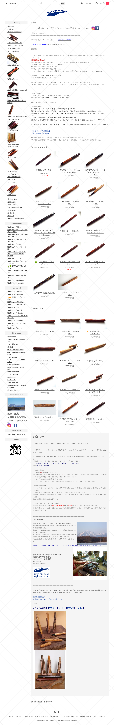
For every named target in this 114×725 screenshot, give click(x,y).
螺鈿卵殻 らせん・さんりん (62, 98)
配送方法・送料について (71, 716)
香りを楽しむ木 (12, 199)
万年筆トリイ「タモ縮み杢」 (70, 332)
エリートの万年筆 (12, 130)
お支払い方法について (56, 716)
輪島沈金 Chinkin (12, 79)
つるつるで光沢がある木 (14, 207)
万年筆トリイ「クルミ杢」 (45, 390)
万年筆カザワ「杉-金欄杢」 (70, 202)
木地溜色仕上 (12, 377)
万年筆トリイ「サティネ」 (45, 331)
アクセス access (12, 357)
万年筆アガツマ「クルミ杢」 (70, 293)
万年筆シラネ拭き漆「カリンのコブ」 (95, 263)
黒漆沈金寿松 (46, 98)
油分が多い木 (11, 210)
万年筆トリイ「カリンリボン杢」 (95, 332)
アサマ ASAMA (11, 180)
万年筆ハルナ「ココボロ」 (70, 231)
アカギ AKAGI (11, 174)
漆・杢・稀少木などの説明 (15, 350)
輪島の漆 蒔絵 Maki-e (13, 65)
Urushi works (11, 380)
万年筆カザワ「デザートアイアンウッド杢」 (45, 202)
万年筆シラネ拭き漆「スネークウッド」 (70, 263)
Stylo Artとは (11, 337)
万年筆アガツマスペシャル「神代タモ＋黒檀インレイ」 (95, 172)
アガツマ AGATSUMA (13, 177)
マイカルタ (10, 216)
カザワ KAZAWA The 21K (15, 46)
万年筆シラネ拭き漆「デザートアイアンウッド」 (95, 231)
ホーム (11, 716)
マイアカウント (88, 3)
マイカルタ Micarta (13, 119)
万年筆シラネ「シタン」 (95, 419)
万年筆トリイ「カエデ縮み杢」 (70, 361)
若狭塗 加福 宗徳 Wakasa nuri (17, 90)
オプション (10, 29)
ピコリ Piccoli (11, 195)
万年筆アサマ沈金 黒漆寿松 (44, 293)
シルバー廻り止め (36, 102)
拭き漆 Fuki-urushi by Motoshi (17, 117)
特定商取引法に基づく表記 (88, 716)
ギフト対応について (13, 344)
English (86, 28)
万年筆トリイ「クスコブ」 (45, 360)
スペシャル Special (13, 51)
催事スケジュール (56, 28)
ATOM (103, 716)
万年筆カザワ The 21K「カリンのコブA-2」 (70, 420)
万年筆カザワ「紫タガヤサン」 (44, 263)
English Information (15, 32)
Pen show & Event (13, 372)
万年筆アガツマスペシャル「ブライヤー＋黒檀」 (70, 171)
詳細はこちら (76, 443)
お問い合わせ (29, 716)
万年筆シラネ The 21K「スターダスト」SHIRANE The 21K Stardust (44, 232)
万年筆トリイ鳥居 (45, 75)
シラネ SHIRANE (12, 171)
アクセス (77, 28)
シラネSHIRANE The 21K (14, 43)
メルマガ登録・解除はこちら (16, 434)
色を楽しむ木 (11, 202)
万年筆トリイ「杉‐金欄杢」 (45, 417)
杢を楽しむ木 (11, 205)
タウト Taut (11, 182)
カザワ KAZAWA (12, 157)
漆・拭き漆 (10, 213)
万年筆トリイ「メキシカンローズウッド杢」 (95, 391)
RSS (99, 716)
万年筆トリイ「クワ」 (95, 361)
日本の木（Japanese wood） (16, 219)
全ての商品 (10, 26)
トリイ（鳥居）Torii (13, 48)
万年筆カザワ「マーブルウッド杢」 (95, 202)
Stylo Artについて (43, 28)
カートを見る (103, 3)
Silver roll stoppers (13, 390)
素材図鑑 (10, 347)
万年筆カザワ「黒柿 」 (44, 170)
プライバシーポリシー (41, 716)
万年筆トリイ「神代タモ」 (70, 390)
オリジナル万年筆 (68, 28)
